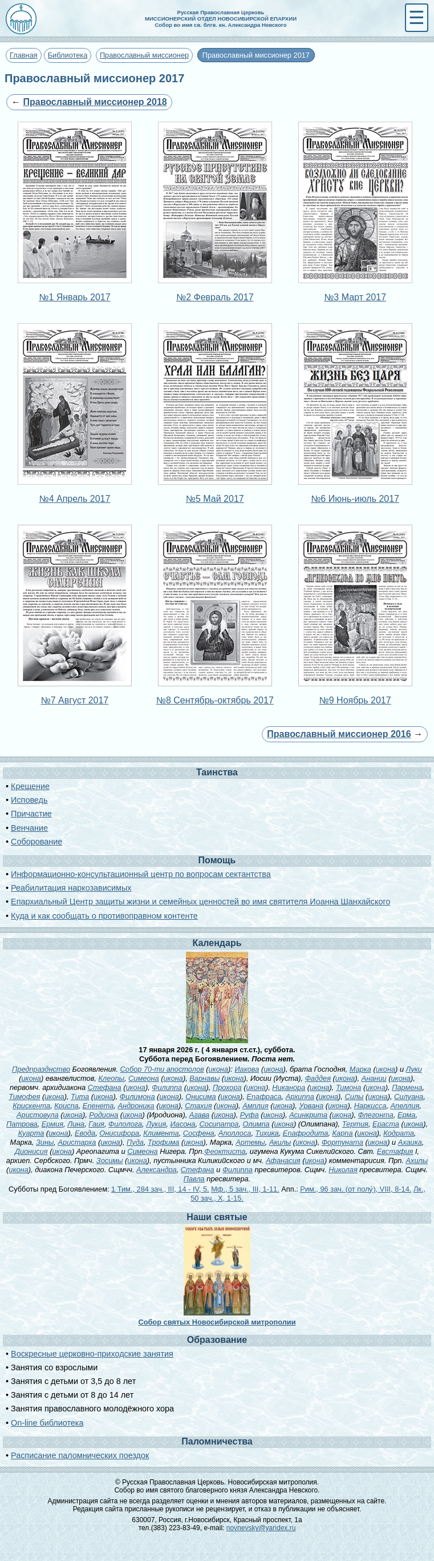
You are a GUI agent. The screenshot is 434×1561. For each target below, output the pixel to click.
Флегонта (376, 1115)
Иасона (182, 1124)
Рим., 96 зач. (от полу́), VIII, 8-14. (355, 1189)
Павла (194, 1178)
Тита (80, 1096)
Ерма (406, 1115)
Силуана (408, 1096)
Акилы (280, 1142)
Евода (85, 1133)
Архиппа (300, 1096)
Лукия (156, 1124)
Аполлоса (235, 1133)
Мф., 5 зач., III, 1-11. (245, 1189)
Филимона (137, 1096)
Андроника (135, 1105)
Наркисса (370, 1105)
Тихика (267, 1133)
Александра (156, 1169)
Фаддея (318, 1078)
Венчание (29, 827)
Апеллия (405, 1105)
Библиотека (68, 55)
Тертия (355, 1124)
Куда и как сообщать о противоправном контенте (104, 915)
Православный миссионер (144, 55)
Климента (161, 1133)
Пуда (135, 1142)
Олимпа (256, 1124)
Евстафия (395, 1151)
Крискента (31, 1105)
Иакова (246, 1069)
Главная (24, 55)
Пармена (407, 1087)
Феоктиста (224, 1151)
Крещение (30, 786)
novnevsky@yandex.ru (261, 1528)
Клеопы (111, 1078)
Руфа (249, 1115)
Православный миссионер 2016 (339, 734)
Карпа (342, 1133)
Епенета (98, 1105)
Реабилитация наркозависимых (71, 887)
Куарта (31, 1133)
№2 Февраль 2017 (215, 297)
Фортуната (342, 1142)
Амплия (255, 1105)
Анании (374, 1078)
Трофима (163, 1142)
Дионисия (31, 1151)
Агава (199, 1115)
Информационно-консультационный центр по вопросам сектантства (141, 874)
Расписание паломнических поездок (80, 1455)
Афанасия (283, 1160)
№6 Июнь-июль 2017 (355, 499)
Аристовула (38, 1115)
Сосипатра (219, 1124)
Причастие (31, 813)
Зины (45, 1142)
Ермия (52, 1124)
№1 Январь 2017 (74, 297)
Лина (75, 1124)
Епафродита (305, 1133)
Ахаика (410, 1142)
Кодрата (398, 1133)
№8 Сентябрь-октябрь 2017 (215, 700)
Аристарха (77, 1142)
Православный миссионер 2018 (95, 102)
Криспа (66, 1105)
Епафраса (263, 1096)
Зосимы (109, 1160)
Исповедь (29, 799)
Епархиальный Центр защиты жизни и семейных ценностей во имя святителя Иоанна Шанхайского (200, 901)
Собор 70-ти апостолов (162, 1069)
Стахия (198, 1105)
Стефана (104, 1087)
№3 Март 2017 (355, 297)
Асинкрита (308, 1115)
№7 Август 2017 (75, 700)
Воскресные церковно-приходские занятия (92, 1353)
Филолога (125, 1124)
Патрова (22, 1124)
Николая (342, 1169)
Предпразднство (41, 1069)
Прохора (227, 1087)
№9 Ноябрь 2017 (355, 700)
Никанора (288, 1087)
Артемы (250, 1142)
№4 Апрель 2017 (75, 499)
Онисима (200, 1096)
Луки (414, 1069)
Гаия (96, 1124)
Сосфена (198, 1133)
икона (218, 1069)
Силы (353, 1096)
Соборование (36, 841)
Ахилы (417, 1160)
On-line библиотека (47, 1422)
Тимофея (24, 1096)
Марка (360, 1069)
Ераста (385, 1124)
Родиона (103, 1115)
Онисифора (119, 1133)
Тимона (349, 1087)
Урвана (311, 1105)
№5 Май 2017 (215, 499)
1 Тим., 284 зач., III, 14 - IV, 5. (160, 1189)
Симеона (143, 1078)
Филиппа (167, 1087)
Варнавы (204, 1078)
